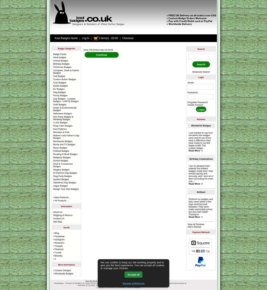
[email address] (200, 86)
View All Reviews (195, 224)
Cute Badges (59, 82)
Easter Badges (60, 86)
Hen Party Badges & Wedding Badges (63, 118)
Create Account (195, 105)
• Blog (56, 233)
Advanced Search (201, 72)
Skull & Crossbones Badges (63, 165)
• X (54, 259)
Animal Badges (60, 60)
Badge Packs (59, 54)
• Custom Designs (62, 270)
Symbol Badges (61, 179)
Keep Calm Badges (63, 126)
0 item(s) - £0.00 (106, 38)
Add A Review (194, 227)
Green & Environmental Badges (64, 109)
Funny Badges (60, 95)
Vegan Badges (60, 186)
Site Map (57, 221)
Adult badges (59, 57)
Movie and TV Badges (64, 144)
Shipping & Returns (63, 215)
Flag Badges (59, 92)
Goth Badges (59, 104)
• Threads (58, 246)
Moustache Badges (62, 141)
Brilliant (201, 192)
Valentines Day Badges (64, 182)
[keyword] (201, 56)
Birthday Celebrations (201, 159)
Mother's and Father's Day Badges (66, 136)
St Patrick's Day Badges (65, 173)
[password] (200, 96)
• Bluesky (57, 255)
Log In (85, 38)
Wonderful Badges (201, 125)
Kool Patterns (60, 129)
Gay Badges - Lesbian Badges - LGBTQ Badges (66, 100)
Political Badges (61, 151)
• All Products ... (61, 200)
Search (201, 49)
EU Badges (59, 89)
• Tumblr (57, 252)
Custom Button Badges (64, 79)
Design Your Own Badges (66, 189)
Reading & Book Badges (65, 154)
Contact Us (58, 218)
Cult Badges (59, 76)
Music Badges (60, 147)
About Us (57, 212)
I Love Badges (60, 122)
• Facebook (58, 236)
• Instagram (59, 239)
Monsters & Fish (61, 132)
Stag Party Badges (62, 176)
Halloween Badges (62, 113)
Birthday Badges (61, 64)
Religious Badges (62, 157)
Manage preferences (133, 283)
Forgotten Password (197, 102)
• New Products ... (62, 197)
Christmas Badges (62, 67)
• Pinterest (58, 249)
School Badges (60, 160)
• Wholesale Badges (63, 273)
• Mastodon (58, 243)
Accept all (134, 274)
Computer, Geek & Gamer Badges (66, 71)
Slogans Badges (61, 169)
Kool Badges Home (66, 38)
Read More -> (196, 150)
